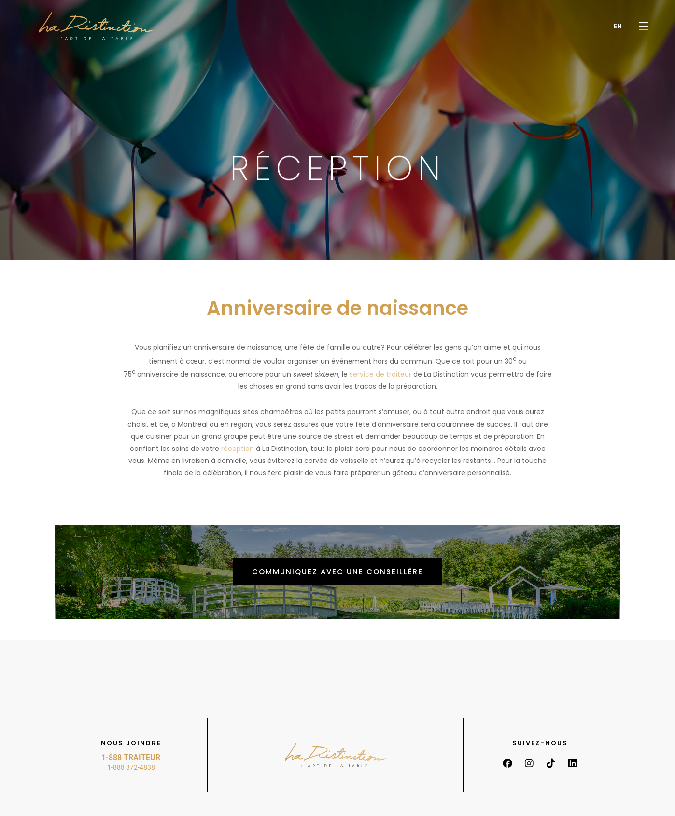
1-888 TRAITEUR (130, 757)
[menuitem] (618, 26)
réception (237, 448)
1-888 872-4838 (131, 767)
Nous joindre (131, 743)
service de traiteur (380, 374)
